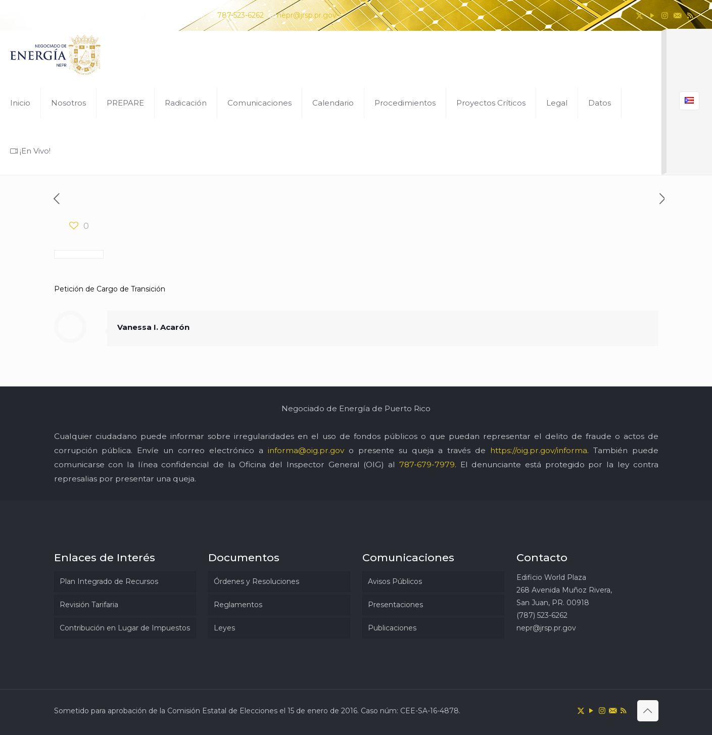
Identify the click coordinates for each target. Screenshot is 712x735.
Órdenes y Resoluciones (256, 581)
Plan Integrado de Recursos (109, 581)
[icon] (677, 15)
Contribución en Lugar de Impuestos (125, 627)
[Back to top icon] (647, 710)
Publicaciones (392, 627)
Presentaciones (395, 604)
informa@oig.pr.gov (306, 450)
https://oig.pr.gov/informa (538, 450)
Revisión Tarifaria (89, 604)
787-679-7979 (427, 464)
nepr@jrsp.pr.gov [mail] (307, 15)
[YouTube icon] (652, 15)
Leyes (224, 627)
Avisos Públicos (395, 581)
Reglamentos (238, 604)
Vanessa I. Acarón (153, 327)
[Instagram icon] (665, 15)
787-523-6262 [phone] (240, 15)
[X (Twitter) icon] (639, 15)
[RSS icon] (690, 15)
